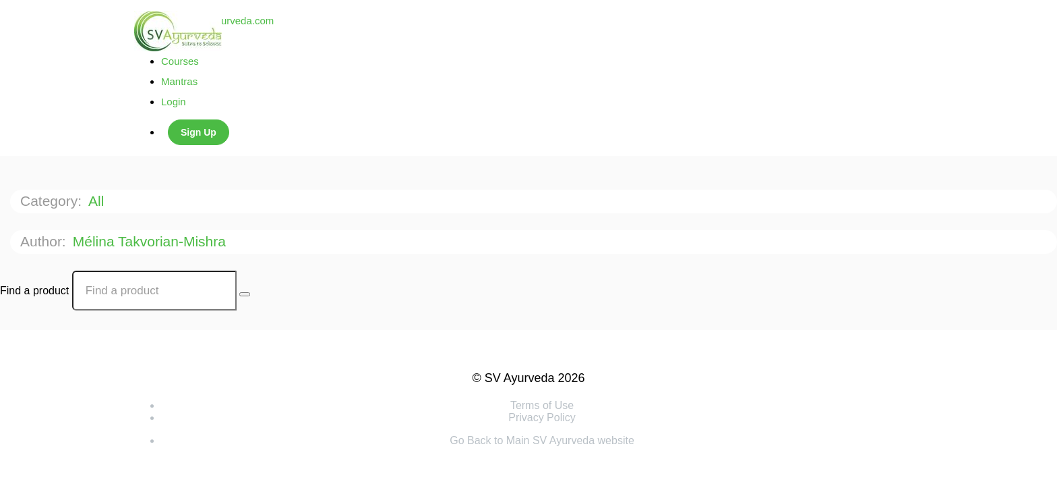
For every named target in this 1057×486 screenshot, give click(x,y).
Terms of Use (542, 405)
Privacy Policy (542, 417)
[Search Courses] (244, 294)
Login (173, 101)
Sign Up (198, 132)
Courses (180, 61)
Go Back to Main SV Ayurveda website (542, 440)
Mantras (179, 81)
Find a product (34, 290)
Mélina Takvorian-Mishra (151, 241)
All (98, 201)
